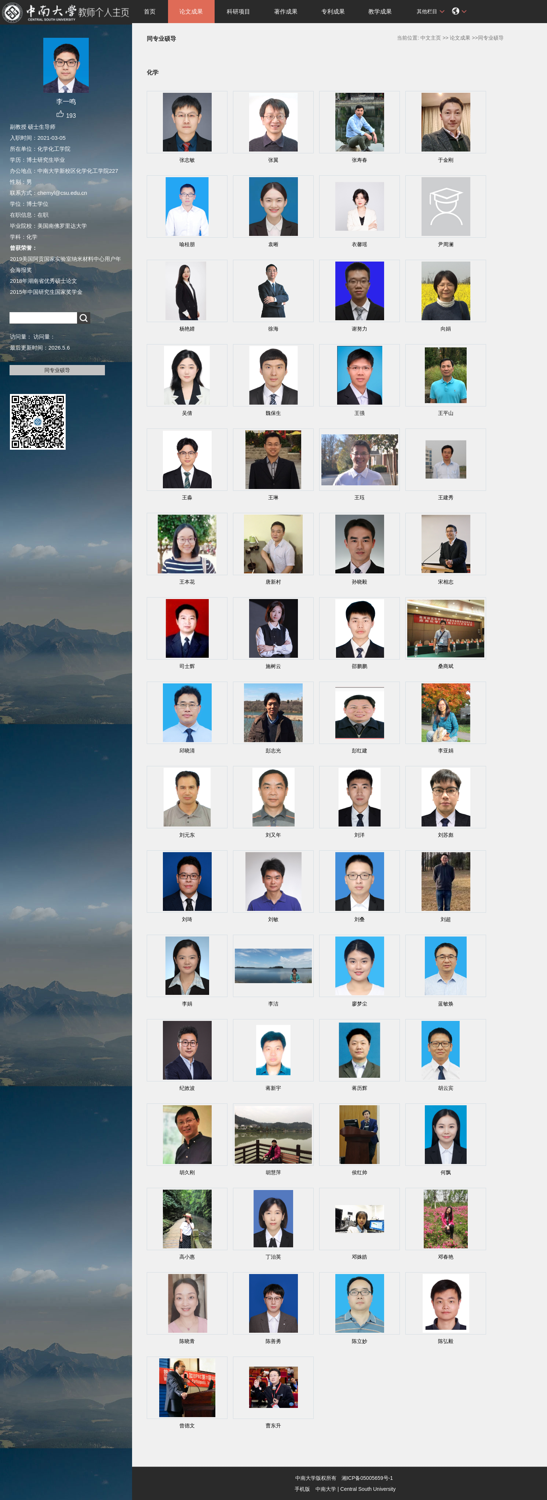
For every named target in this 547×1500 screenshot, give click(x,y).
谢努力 (359, 329)
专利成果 (333, 11)
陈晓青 (187, 1341)
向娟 (446, 329)
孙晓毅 (359, 582)
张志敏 (187, 160)
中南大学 (326, 1489)
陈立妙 (359, 1341)
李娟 (187, 1004)
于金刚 (445, 160)
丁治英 (273, 1257)
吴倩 (187, 413)
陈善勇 (273, 1341)
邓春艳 (445, 1257)
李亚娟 (445, 750)
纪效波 (187, 1088)
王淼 (187, 497)
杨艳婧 (187, 329)
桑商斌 (445, 666)
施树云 (273, 666)
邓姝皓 (359, 1257)
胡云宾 (445, 1088)
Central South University (368, 1489)
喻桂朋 (187, 244)
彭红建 (359, 750)
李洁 (273, 1004)
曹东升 (273, 1425)
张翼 (273, 160)
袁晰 (273, 244)
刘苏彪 (445, 835)
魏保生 (273, 413)
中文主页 (430, 38)
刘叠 (359, 919)
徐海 (273, 329)
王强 (359, 413)
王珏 (359, 497)
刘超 (446, 919)
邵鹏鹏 (359, 666)
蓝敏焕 (445, 1004)
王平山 (445, 413)
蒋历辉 (359, 1088)
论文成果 (191, 11)
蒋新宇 (273, 1088)
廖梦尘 (359, 1004)
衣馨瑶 (359, 244)
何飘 (446, 1172)
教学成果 (380, 11)
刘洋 (359, 835)
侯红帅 (359, 1172)
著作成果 (286, 11)
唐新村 (273, 582)
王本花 (187, 582)
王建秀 (445, 497)
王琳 (273, 497)
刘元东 (187, 835)
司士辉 (187, 666)
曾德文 (187, 1425)
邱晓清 (187, 750)
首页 (150, 11)
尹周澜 (445, 244)
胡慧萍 (273, 1172)
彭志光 (273, 750)
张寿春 (359, 160)
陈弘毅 (445, 1341)
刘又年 (273, 835)
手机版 (302, 1489)
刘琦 (187, 919)
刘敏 (273, 919)
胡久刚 (187, 1172)
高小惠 (187, 1257)
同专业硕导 (57, 370)
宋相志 (445, 582)
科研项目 (238, 11)
